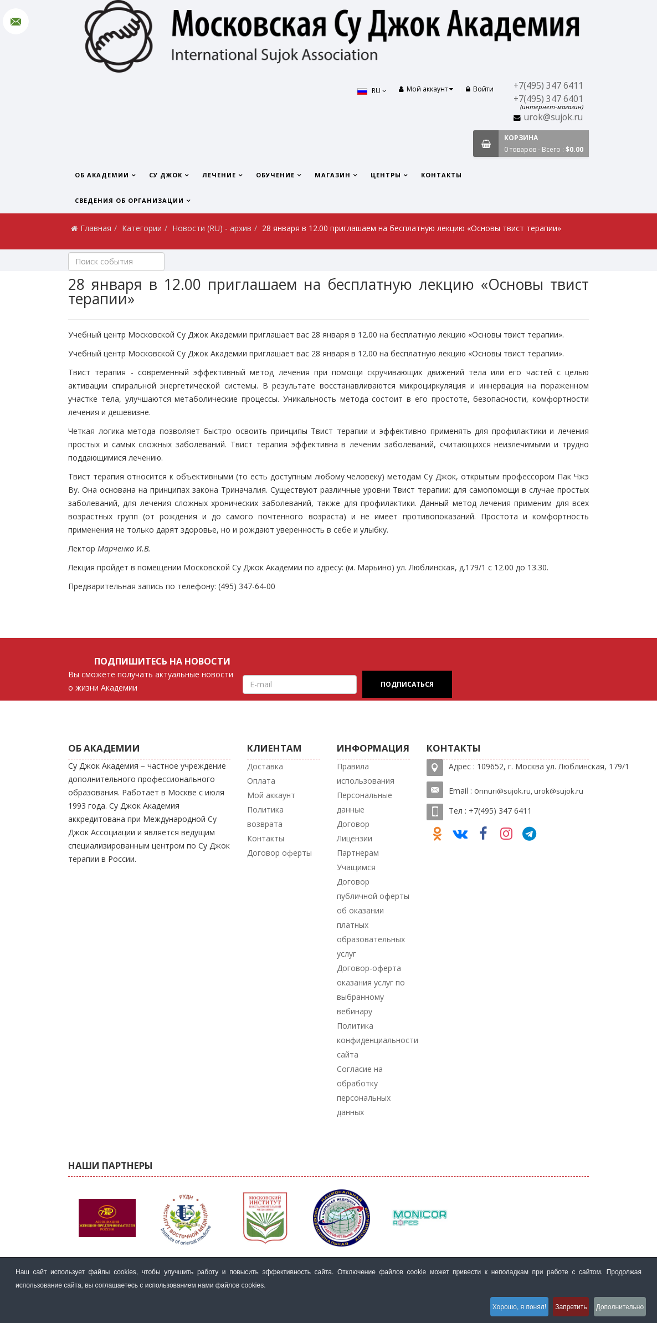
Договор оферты (279, 852)
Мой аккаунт (271, 795)
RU (366, 90)
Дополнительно (617, 1308)
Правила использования (365, 773)
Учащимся (356, 867)
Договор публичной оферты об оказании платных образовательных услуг (373, 917)
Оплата (261, 780)
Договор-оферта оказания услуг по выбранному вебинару (371, 989)
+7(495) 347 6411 (548, 85)
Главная (95, 228)
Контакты (441, 175)
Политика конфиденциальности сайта (377, 1040)
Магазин (333, 175)
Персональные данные (364, 802)
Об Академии (102, 175)
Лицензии (354, 838)
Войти (480, 89)
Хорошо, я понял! (502, 1308)
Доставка (265, 766)
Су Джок (165, 175)
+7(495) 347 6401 (548, 99)
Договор (353, 824)
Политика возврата (265, 816)
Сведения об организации (129, 200)
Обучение (275, 175)
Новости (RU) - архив (211, 228)
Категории (142, 228)
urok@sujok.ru (553, 117)
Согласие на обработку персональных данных (364, 1090)
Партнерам (358, 852)
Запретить (561, 1308)
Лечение (219, 175)
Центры (386, 175)
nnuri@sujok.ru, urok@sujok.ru (531, 791)
